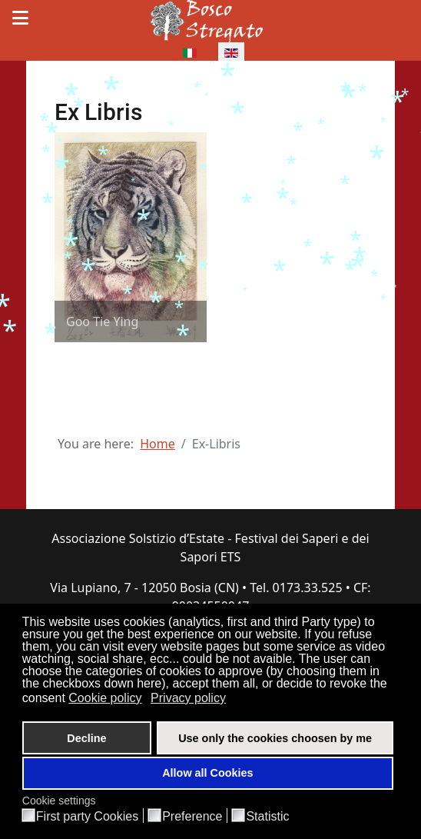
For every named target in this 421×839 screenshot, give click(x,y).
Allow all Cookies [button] (207, 773)
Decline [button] (86, 738)
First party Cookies (87, 817)
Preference (192, 817)
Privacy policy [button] (188, 697)
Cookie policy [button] (104, 697)
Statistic (267, 817)
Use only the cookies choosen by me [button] (275, 738)
